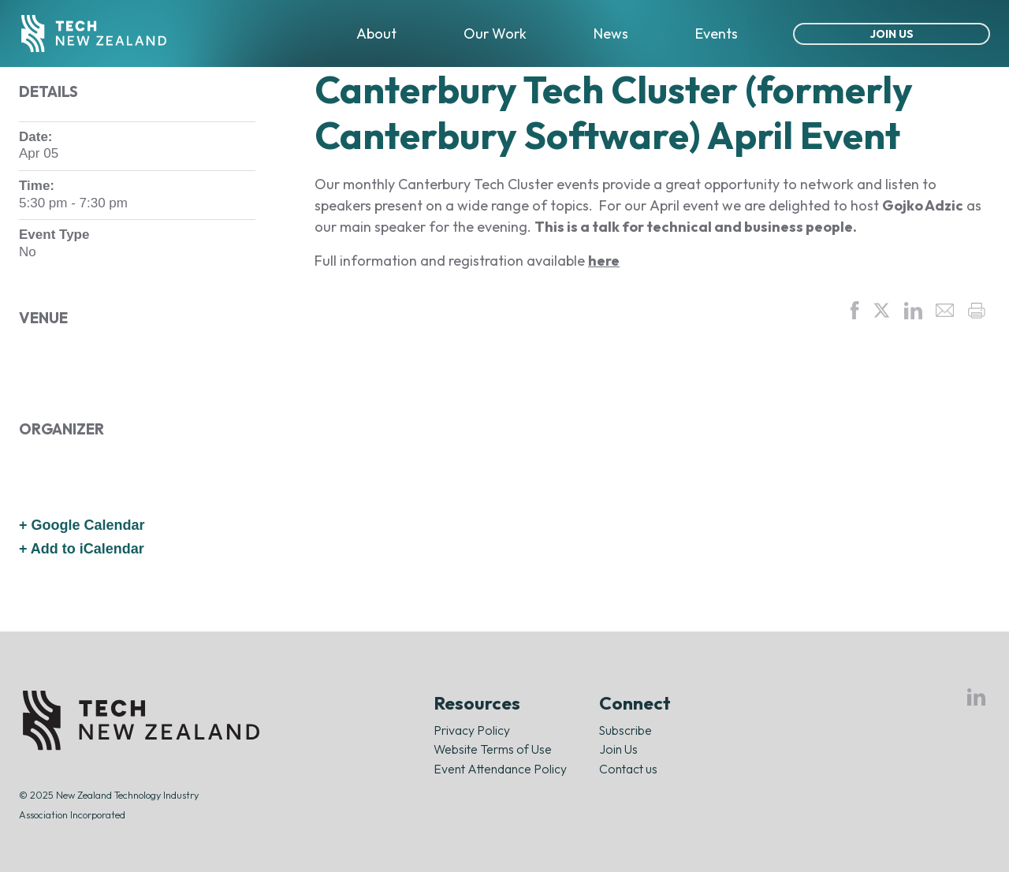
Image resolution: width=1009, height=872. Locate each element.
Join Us (892, 34)
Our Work (495, 33)
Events (716, 33)
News (611, 33)
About (376, 33)
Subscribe (625, 730)
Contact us (628, 769)
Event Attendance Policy (500, 769)
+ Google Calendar (82, 525)
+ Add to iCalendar (81, 549)
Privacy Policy (472, 730)
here (604, 261)
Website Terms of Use (493, 749)
